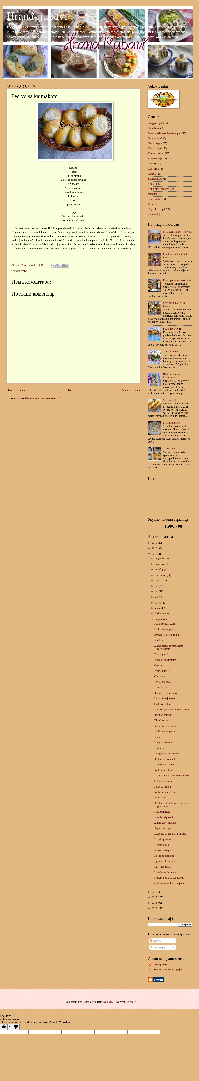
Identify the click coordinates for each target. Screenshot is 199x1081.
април (158, 602)
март (158, 608)
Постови (156, 940)
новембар (160, 564)
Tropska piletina (162, 839)
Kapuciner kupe (162, 828)
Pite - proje (153, 168)
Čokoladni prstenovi (164, 781)
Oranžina (159, 665)
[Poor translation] (14, 1027)
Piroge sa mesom (163, 742)
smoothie (152, 194)
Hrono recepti (155, 148)
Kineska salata (161, 720)
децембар (160, 558)
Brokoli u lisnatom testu (166, 759)
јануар (159, 619)
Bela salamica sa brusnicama (171, 376)
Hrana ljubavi (37, 16)
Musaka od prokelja (164, 817)
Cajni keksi (153, 128)
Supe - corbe (154, 199)
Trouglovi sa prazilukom (166, 753)
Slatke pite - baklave (158, 189)
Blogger (131, 1002)
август (159, 580)
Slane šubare (160, 687)
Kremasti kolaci (156, 153)
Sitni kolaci (154, 178)
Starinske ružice (171, 422)
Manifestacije (155, 158)
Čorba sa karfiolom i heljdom (169, 883)
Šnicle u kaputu (162, 811)
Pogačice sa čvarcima (165, 872)
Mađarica (159, 748)
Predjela (152, 173)
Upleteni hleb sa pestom (166, 861)
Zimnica (152, 214)
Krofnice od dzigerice (165, 792)
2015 (155, 897)
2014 (155, 902)
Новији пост (16, 390)
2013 (155, 908)
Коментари (157, 947)
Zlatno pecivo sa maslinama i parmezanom (169, 647)
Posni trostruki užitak (165, 623)
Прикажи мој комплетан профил (165, 969)
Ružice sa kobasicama (165, 693)
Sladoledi (153, 184)
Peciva (23, 271)
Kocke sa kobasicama (165, 726)
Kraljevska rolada (163, 770)
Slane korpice (170, 448)
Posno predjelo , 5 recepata (177, 280)
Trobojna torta (170, 351)
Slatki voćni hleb (163, 704)
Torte (150, 204)
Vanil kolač (160, 797)
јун (157, 591)
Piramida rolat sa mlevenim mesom (172, 775)
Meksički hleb (161, 844)
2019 (155, 542)
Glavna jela (154, 138)
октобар (159, 569)
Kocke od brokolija (164, 855)
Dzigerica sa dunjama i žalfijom (170, 833)
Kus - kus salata (162, 866)
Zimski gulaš (161, 654)
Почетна (72, 390)
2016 (155, 891)
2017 (155, 554)
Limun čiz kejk (162, 737)
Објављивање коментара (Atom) (42, 398)
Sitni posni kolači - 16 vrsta (177, 231)
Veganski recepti (156, 209)
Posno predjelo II (172, 328)
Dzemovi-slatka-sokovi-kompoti (164, 133)
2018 (155, 548)
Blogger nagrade (156, 123)
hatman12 (108, 1002)
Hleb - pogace (155, 143)
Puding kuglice (162, 670)
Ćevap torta (160, 676)
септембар (161, 575)
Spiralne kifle (170, 400)
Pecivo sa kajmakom (164, 698)
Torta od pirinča (162, 681)
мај (157, 597)
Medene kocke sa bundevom (168, 877)
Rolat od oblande (163, 715)
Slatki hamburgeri (163, 629)
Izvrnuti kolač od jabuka (166, 634)
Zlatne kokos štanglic (165, 822)
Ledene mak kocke (164, 764)
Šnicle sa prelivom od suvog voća (171, 709)
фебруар (159, 613)
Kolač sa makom (162, 786)
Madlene (158, 640)
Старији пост (130, 390)
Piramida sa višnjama (165, 660)
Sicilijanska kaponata (165, 731)
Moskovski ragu (162, 850)
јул (157, 586)
